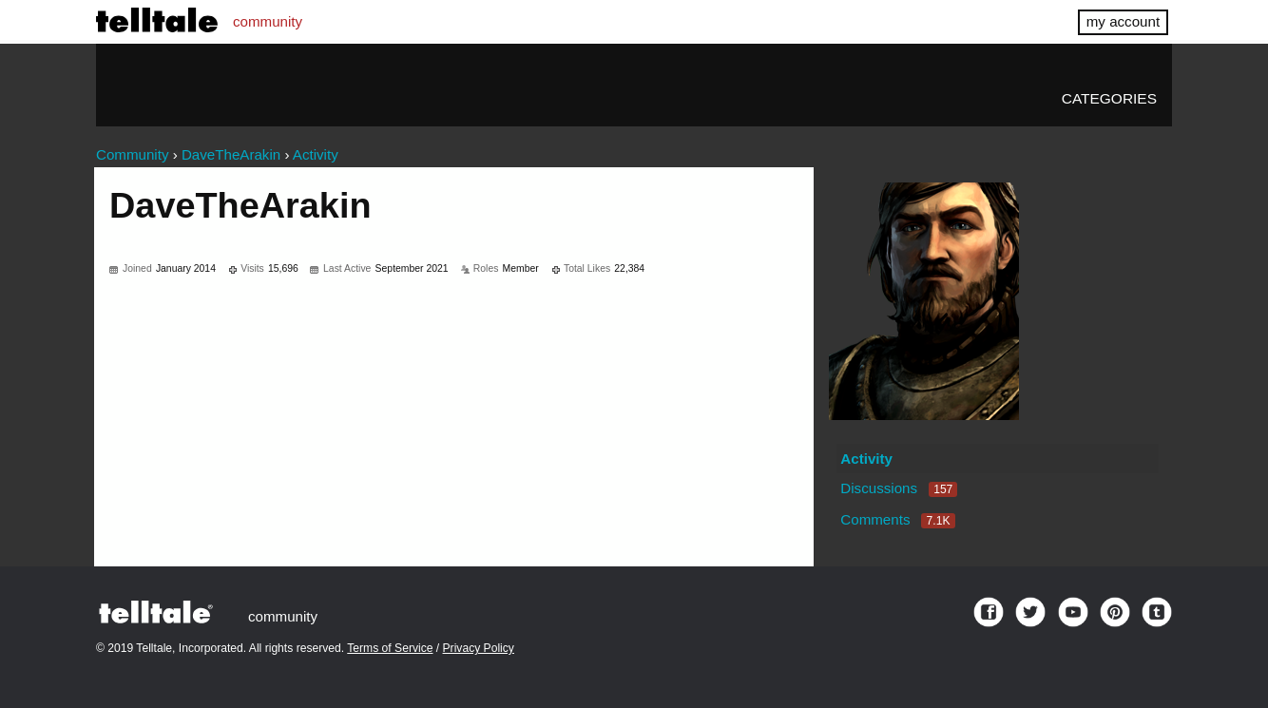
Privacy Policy (478, 648)
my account (1123, 21)
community (267, 21)
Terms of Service (389, 648)
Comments (897, 519)
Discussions (898, 488)
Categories (1109, 98)
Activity (866, 458)
